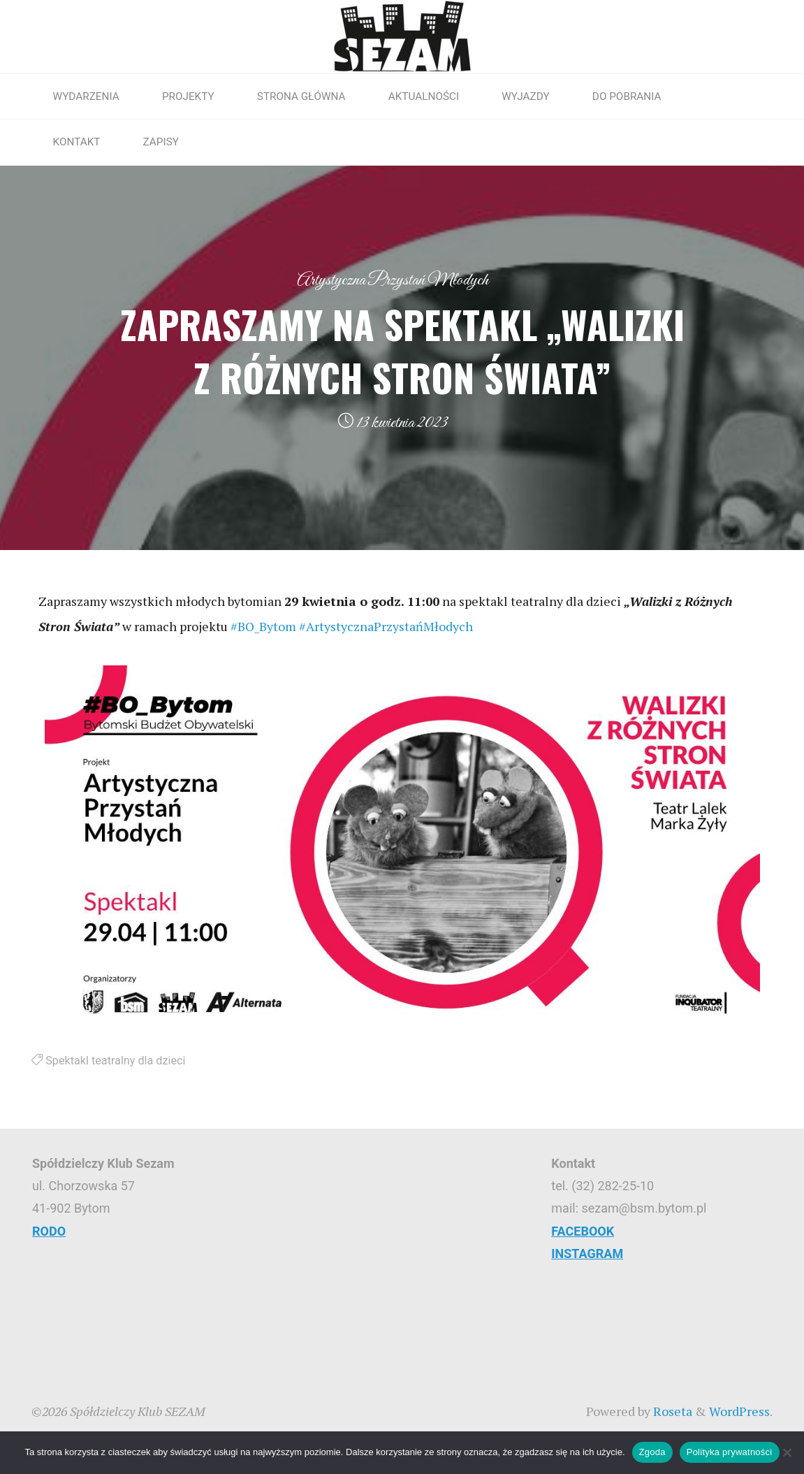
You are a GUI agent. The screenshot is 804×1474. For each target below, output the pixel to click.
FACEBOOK (582, 1231)
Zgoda (652, 1452)
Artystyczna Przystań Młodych (392, 280)
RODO (49, 1231)
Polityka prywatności (730, 1452)
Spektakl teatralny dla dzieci (115, 1060)
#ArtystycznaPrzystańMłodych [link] (386, 626)
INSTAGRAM (587, 1253)
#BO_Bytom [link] (263, 626)
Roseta (671, 1411)
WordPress (739, 1411)
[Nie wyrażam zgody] (787, 1452)
